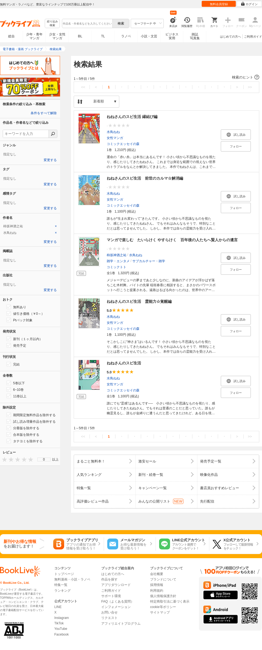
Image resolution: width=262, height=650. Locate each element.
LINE (58, 607)
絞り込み (52, 23)
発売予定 (16, 345)
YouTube (60, 629)
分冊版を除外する (23, 428)
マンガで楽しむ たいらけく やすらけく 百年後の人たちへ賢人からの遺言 (172, 240)
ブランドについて (163, 579)
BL (80, 36)
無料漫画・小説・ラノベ (72, 579)
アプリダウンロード (116, 585)
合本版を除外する (23, 434)
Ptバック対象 (19, 320)
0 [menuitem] (44, 459)
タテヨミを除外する (25, 441)
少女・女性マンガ (57, 36)
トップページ (64, 574)
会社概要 (156, 574)
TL (103, 36)
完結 (13, 364)
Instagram (61, 618)
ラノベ (126, 36)
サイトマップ (160, 612)
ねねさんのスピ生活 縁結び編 (132, 116)
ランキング (62, 590)
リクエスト (109, 618)
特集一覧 (60, 585)
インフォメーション (116, 607)
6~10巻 (15, 389)
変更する (50, 160)
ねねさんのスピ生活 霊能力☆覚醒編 (139, 301)
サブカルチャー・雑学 (148, 261)
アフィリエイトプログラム (121, 623)
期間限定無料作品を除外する (31, 415)
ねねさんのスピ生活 (124, 363)
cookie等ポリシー (163, 607)
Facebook (61, 634)
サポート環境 (111, 596)
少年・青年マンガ (34, 36)
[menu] (43, 459)
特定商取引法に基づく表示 (169, 601)
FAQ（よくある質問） (117, 601)
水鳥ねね (113, 132)
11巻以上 (16, 396)
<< (83, 87)
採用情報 (156, 585)
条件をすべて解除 (44, 113)
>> (250, 87)
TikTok (59, 623)
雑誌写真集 (195, 36)
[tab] (30, 226)
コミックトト (116, 267)
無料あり (16, 307)
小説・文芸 (149, 36)
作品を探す (109, 579)
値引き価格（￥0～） (25, 313)
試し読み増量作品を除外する (31, 421)
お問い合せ (109, 612)
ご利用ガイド (253, 36)
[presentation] (3, 459)
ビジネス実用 (171, 36)
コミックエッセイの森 (123, 144)
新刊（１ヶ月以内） (25, 339)
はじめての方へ (230, 36)
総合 (11, 36)
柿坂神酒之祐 (116, 255)
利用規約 (156, 590)
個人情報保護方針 (163, 596)
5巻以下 (16, 383)
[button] (166, 77)
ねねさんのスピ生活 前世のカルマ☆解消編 (145, 178)
